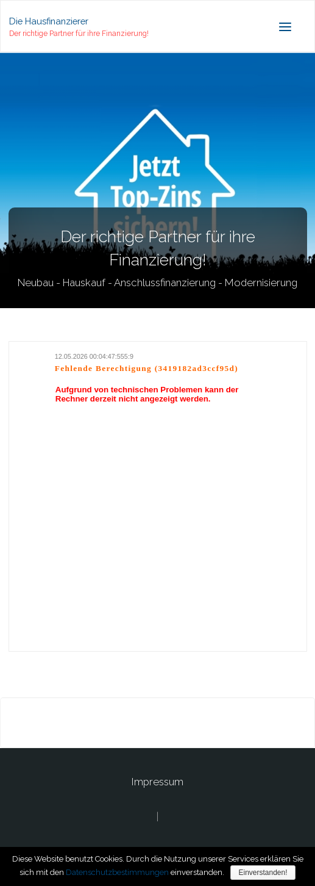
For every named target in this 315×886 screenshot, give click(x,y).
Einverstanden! (262, 872)
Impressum (157, 782)
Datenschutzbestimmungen (117, 872)
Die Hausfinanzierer (48, 20)
